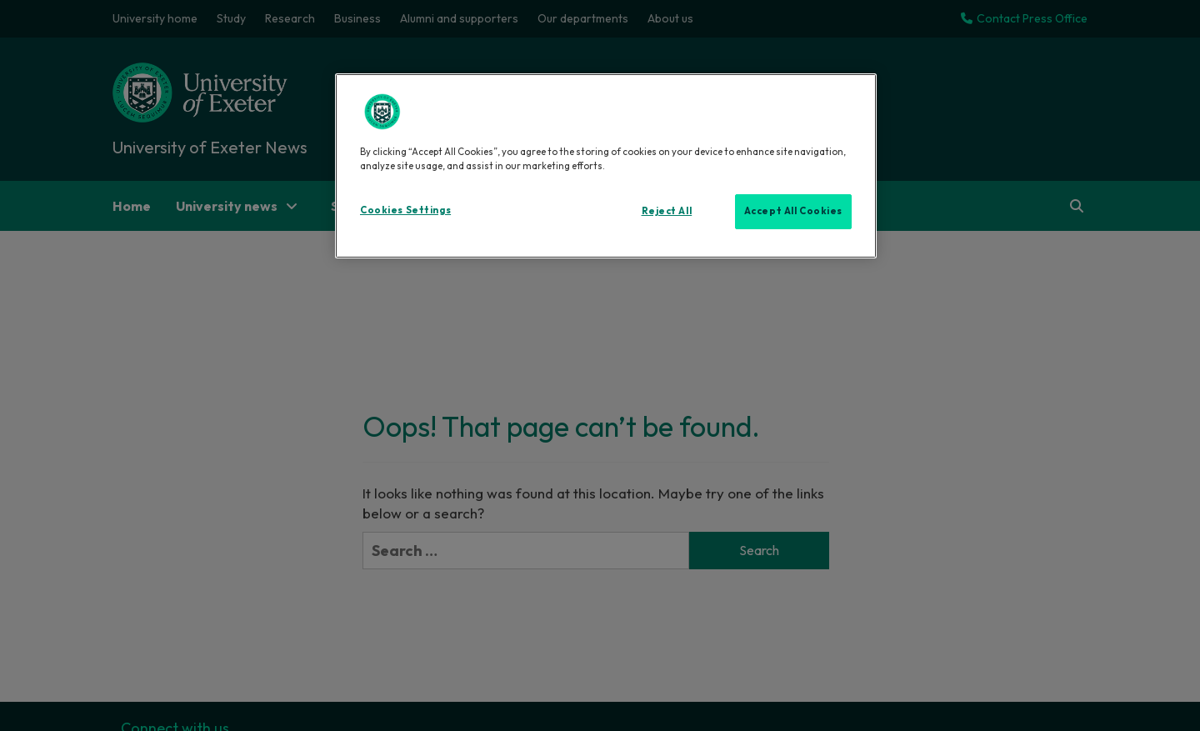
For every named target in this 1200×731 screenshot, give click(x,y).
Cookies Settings (405, 210)
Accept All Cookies (793, 211)
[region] (606, 165)
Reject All (667, 211)
